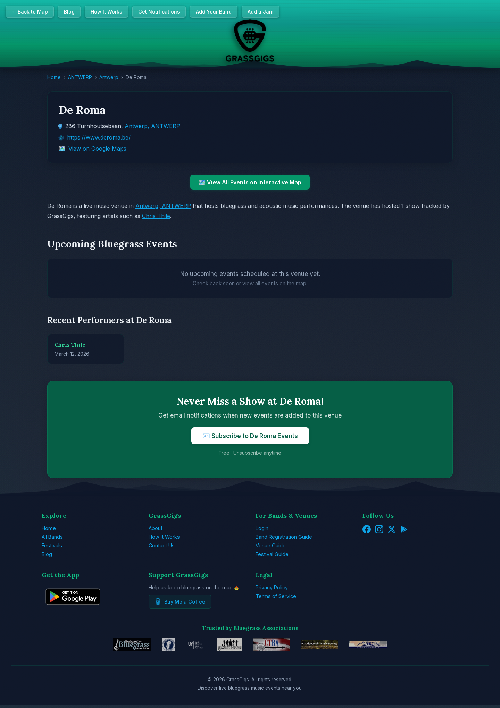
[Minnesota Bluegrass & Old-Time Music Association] (223, 646)
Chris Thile (156, 215)
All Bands (52, 537)
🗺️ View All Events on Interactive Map (250, 182)
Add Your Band (214, 12)
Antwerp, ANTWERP (152, 126)
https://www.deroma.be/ (99, 137)
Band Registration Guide (284, 537)
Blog (69, 12)
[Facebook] (366, 530)
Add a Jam (260, 12)
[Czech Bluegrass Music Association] (184, 646)
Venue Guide (271, 545)
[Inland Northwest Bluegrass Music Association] (391, 646)
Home (54, 77)
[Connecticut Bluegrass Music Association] (273, 646)
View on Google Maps (97, 148)
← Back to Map (29, 12)
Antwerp (108, 77)
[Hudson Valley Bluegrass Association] (108, 646)
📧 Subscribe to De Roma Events (250, 435)
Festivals (52, 545)
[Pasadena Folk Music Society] (331, 646)
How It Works (106, 12)
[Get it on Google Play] (404, 530)
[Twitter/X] (392, 530)
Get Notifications (159, 12)
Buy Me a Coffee (180, 601)
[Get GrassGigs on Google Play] (73, 609)
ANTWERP (80, 77)
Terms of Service (276, 596)
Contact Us (162, 545)
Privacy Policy (272, 587)
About (155, 528)
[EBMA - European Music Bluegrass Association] (152, 646)
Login (262, 528)
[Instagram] (379, 530)
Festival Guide (272, 554)
